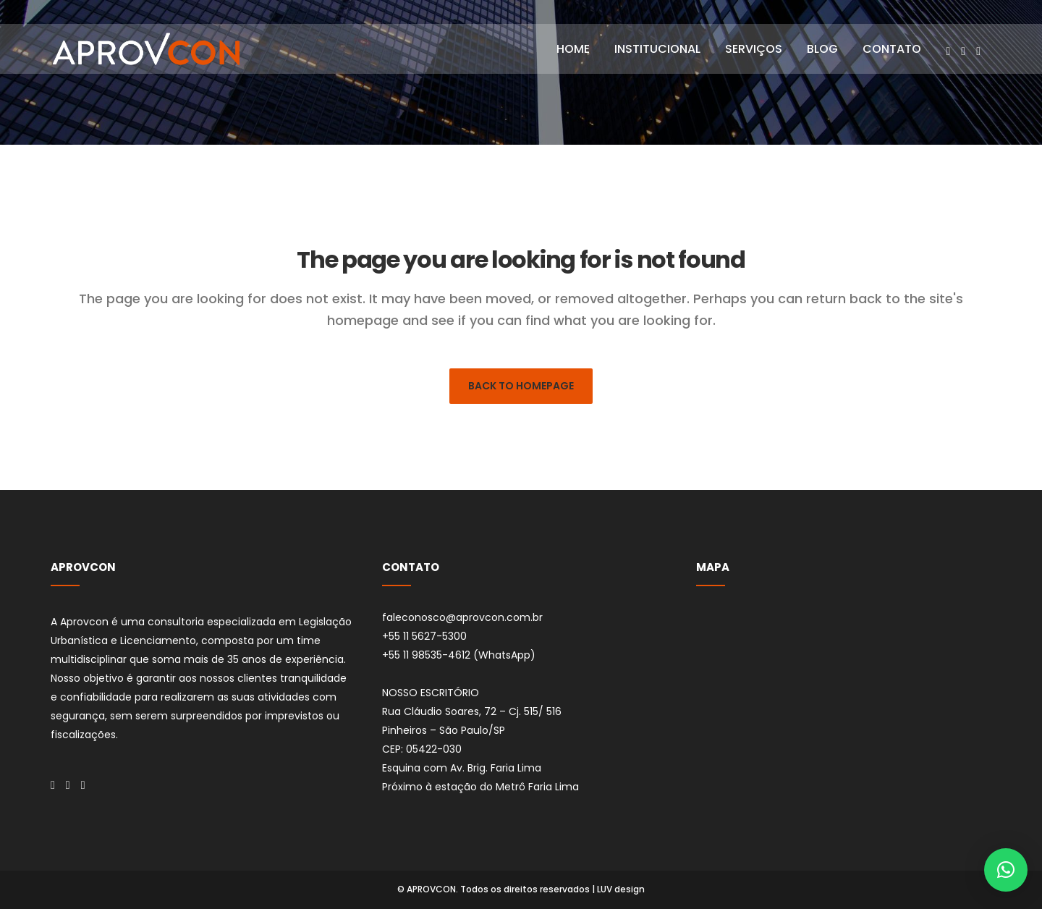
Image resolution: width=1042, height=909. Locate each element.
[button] (1006, 870)
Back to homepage (521, 386)
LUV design (621, 889)
